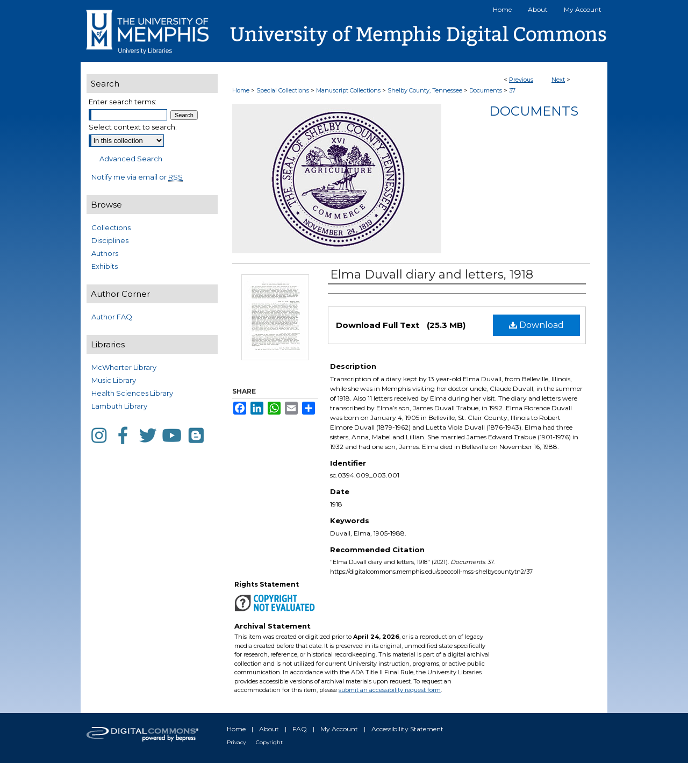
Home (240, 90)
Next (558, 79)
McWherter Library (123, 367)
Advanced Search (130, 158)
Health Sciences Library (132, 393)
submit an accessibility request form (390, 690)
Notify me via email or (137, 177)
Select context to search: (133, 127)
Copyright (269, 742)
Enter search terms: (122, 101)
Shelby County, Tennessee (425, 90)
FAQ (299, 729)
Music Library (113, 380)
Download (536, 325)
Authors (104, 253)
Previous (521, 79)
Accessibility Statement (407, 729)
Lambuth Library (119, 406)
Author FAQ (111, 316)
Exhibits (104, 266)
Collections (111, 227)
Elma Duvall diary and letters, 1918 (431, 274)
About (269, 729)
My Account (339, 729)
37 (512, 90)
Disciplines (109, 240)
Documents (485, 90)
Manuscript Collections (348, 90)
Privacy (236, 742)
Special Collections (282, 90)
